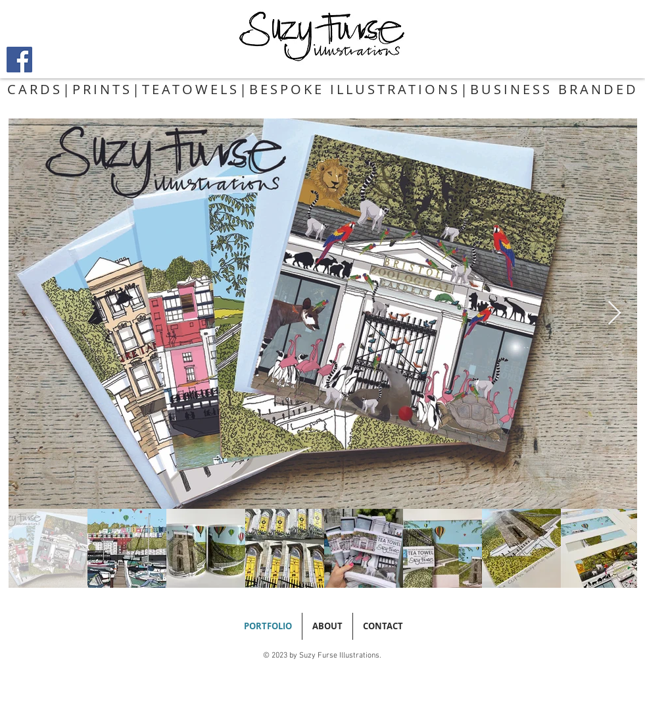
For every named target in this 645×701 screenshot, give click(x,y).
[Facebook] (19, 59)
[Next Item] (614, 313)
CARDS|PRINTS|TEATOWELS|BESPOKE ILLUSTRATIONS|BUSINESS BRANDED (322, 89)
